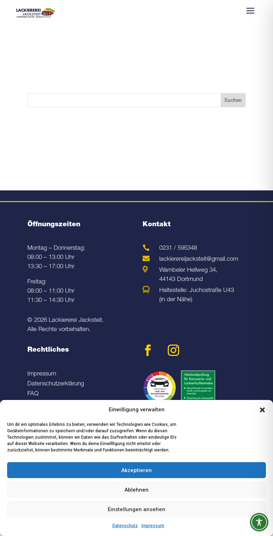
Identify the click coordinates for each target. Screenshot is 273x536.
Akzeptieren (136, 470)
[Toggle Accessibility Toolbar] (259, 522)
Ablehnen (136, 490)
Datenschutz (125, 525)
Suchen (233, 100)
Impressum (152, 525)
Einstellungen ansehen (136, 509)
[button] (262, 409)
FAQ (33, 394)
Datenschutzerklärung (55, 384)
